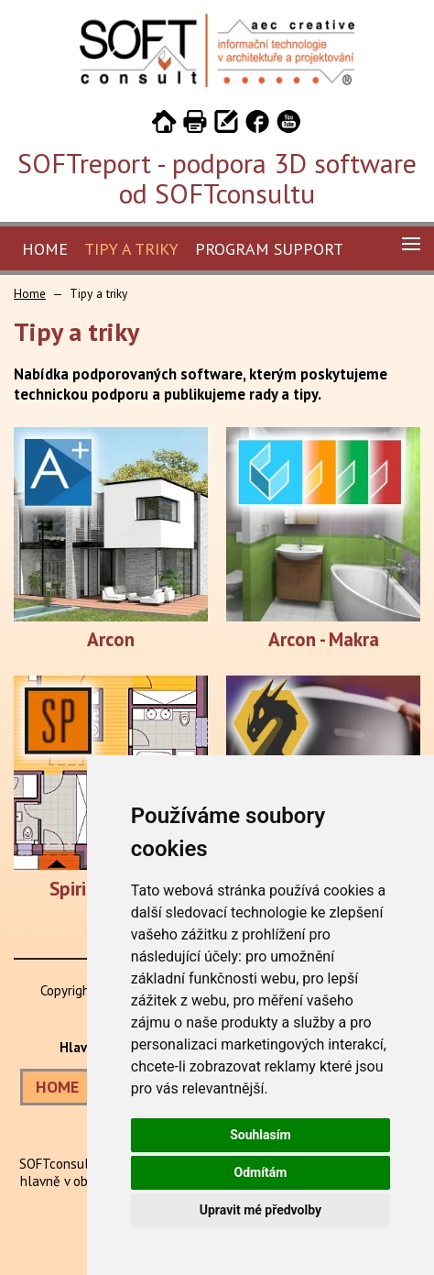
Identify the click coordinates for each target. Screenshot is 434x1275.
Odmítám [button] (260, 1172)
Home (45, 248)
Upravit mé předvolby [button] (260, 1210)
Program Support (269, 248)
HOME (57, 1086)
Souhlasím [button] (260, 1134)
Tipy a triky (131, 248)
